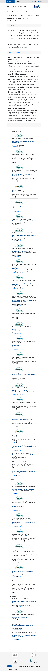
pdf (15, 224)
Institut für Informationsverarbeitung (17, 6)
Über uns (30, 15)
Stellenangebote (12, 15)
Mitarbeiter (11, 12)
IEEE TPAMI (21, 541)
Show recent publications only (15, 129)
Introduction (11, 25)
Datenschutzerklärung (12, 669)
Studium (28, 12)
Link (14, 197)
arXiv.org (14, 181)
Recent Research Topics (14, 52)
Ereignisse (22, 15)
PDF (15, 146)
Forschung (20, 12)
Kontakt (36, 15)
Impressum (38, 666)
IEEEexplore (15, 562)
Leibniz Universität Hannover (28, 666)
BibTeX (19, 146)
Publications (11, 125)
